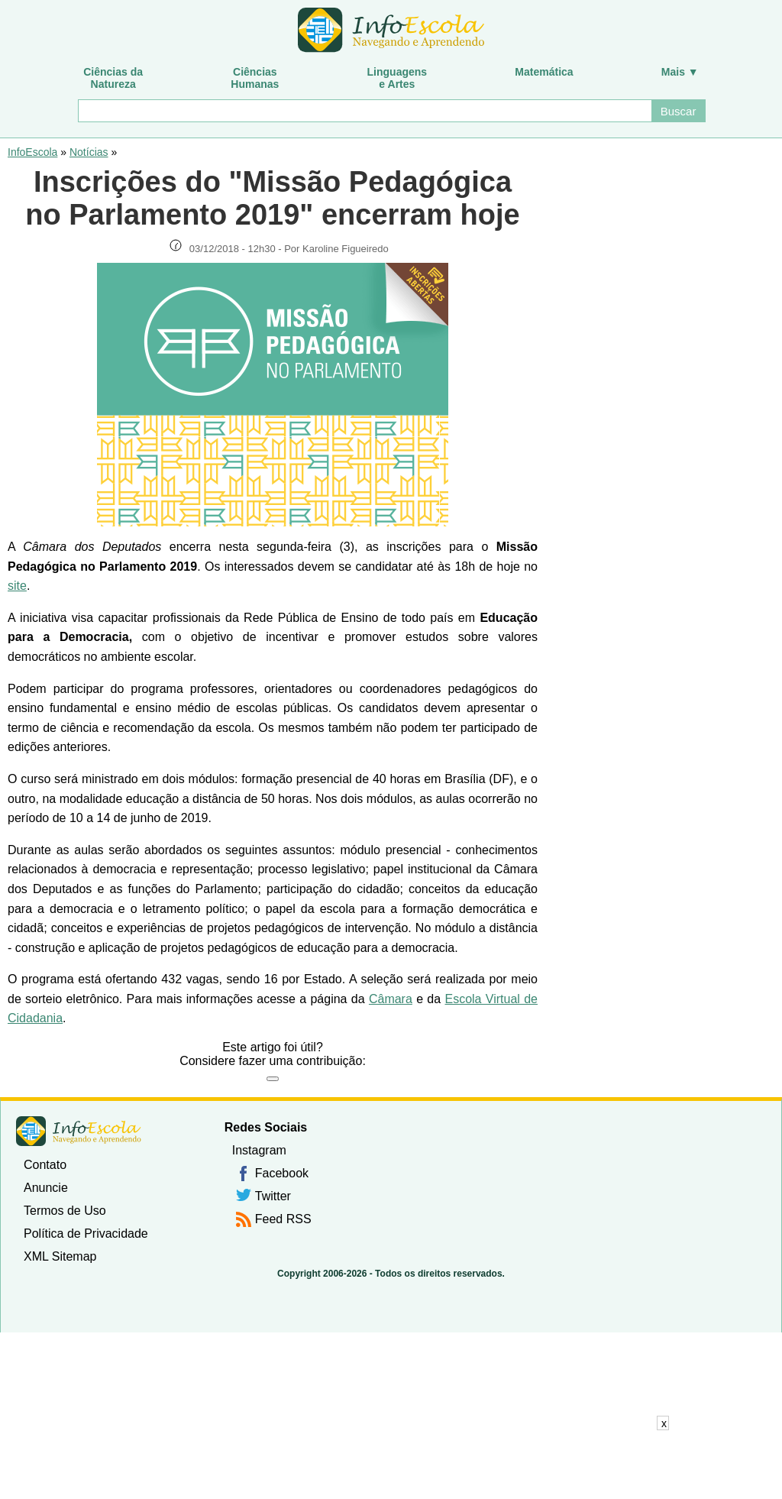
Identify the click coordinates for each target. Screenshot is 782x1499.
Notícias (88, 152)
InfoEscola (32, 152)
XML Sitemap (60, 1256)
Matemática (544, 72)
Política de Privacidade (86, 1233)
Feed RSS (283, 1218)
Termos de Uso (65, 1210)
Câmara (390, 998)
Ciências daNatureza (113, 78)
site (17, 585)
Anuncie (46, 1187)
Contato (45, 1164)
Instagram (259, 1150)
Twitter (273, 1196)
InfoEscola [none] (78, 1131)
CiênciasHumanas (255, 78)
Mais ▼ (680, 72)
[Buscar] (364, 110)
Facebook (282, 1173)
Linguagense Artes (397, 78)
